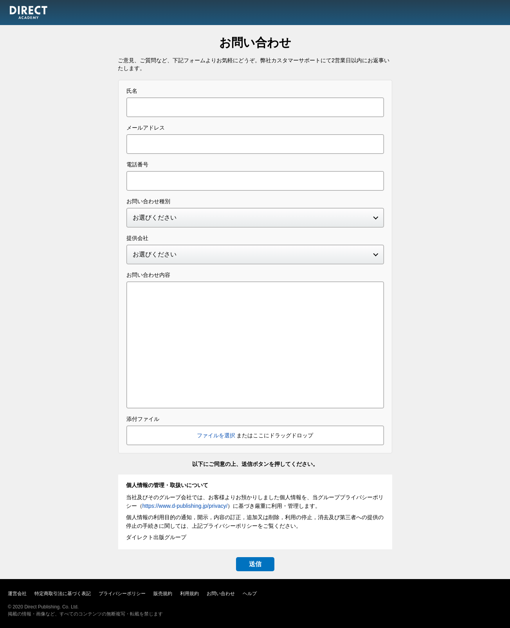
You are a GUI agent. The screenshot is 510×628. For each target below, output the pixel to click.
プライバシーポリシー (122, 593)
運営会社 (17, 593)
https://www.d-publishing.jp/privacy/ (185, 506)
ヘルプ (250, 593)
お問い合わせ (221, 593)
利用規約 (189, 593)
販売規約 (162, 593)
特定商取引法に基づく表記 (62, 593)
